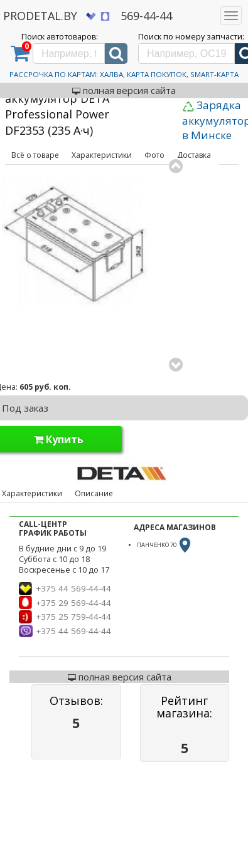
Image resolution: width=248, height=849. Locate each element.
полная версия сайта (124, 90)
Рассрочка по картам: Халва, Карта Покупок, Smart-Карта (124, 74)
